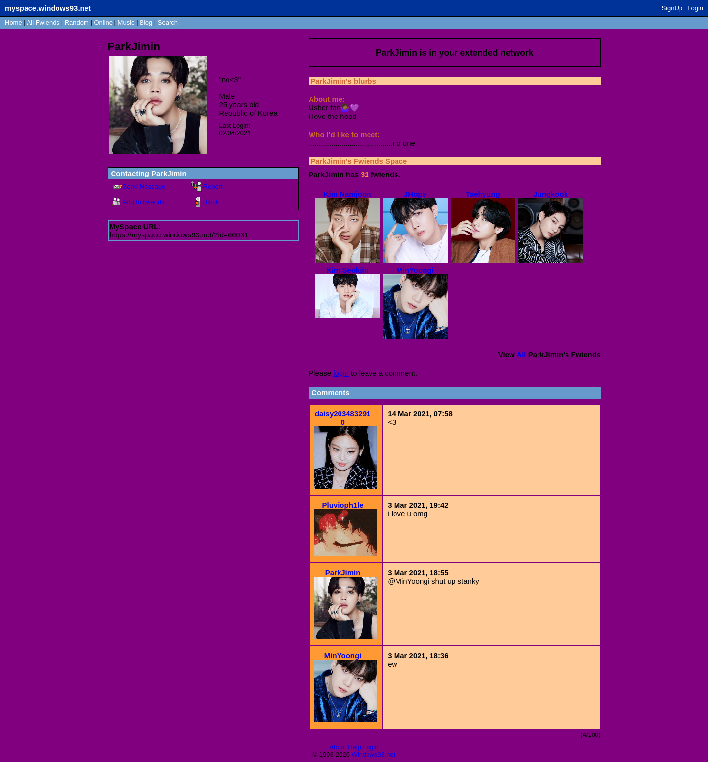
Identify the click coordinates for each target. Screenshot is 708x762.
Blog (146, 22)
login (341, 373)
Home (13, 22)
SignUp (672, 8)
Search (168, 22)
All (43, 22)
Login (695, 8)
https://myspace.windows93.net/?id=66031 (179, 235)
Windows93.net (374, 754)
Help (354, 747)
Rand (77, 22)
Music (126, 22)
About (338, 747)
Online (103, 22)
